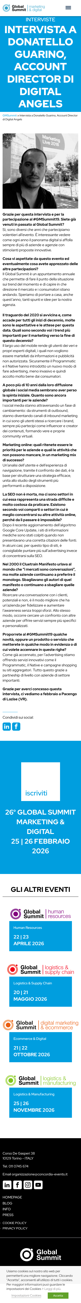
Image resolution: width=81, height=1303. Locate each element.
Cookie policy (15, 1223)
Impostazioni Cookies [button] (26, 1296)
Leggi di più (52, 1289)
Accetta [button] (58, 1295)
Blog (7, 1203)
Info (7, 1209)
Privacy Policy (15, 1228)
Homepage (12, 1197)
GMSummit (10, 115)
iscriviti (36, 793)
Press (8, 1215)
